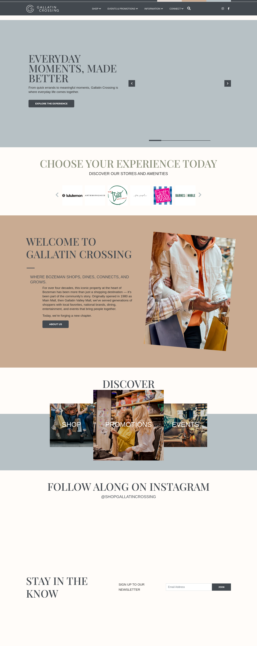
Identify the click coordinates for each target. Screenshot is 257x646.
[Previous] (131, 83)
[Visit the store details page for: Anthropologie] (95, 195)
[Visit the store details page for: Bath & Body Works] (163, 195)
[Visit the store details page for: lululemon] (72, 195)
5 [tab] (204, 140)
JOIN (221, 587)
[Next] (227, 83)
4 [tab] (192, 140)
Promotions (218, 3)
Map (169, 3)
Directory (194, 3)
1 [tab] (155, 140)
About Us (55, 324)
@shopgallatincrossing (128, 496)
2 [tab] (167, 140)
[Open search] (189, 13)
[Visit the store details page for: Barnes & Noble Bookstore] (185, 195)
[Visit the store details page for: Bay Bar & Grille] (118, 195)
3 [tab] (180, 140)
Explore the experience (51, 103)
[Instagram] (50, 531)
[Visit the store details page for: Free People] (140, 195)
